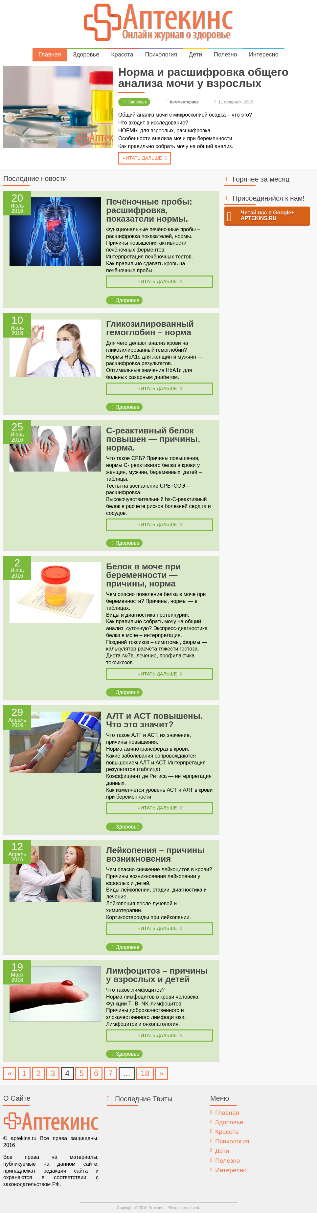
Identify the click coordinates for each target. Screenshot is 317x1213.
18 (145, 1073)
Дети (195, 54)
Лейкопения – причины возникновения (155, 854)
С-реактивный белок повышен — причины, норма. (153, 439)
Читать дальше (142, 158)
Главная (49, 54)
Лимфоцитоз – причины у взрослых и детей (157, 975)
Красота (122, 54)
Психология (161, 54)
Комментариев (184, 101)
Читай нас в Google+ (267, 215)
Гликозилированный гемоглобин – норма (150, 328)
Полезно (225, 54)
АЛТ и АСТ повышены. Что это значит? (154, 720)
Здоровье (86, 54)
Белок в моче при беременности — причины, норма (143, 575)
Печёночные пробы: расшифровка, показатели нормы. (149, 210)
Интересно (264, 54)
